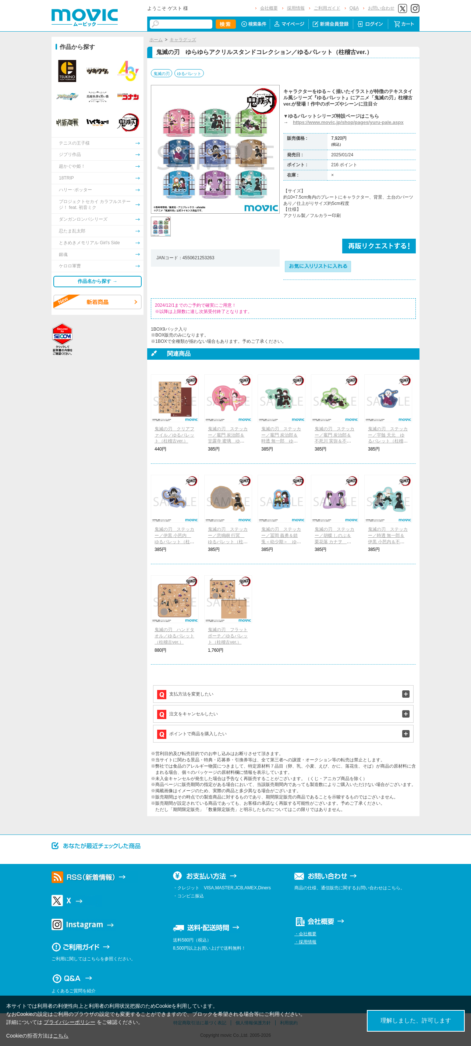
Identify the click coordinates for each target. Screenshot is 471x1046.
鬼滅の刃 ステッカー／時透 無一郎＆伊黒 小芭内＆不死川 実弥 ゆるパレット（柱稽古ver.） (388, 541)
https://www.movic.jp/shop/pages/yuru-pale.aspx (348, 122)
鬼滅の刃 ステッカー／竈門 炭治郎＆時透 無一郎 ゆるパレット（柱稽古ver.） (281, 441)
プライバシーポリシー (69, 1022)
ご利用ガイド (327, 8)
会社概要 (269, 8)
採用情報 (296, 8)
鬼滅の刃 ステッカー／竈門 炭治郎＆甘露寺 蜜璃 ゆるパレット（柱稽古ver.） (228, 441)
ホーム (156, 39)
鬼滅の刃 (161, 73)
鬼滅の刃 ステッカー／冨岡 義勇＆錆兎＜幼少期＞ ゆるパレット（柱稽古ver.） (281, 541)
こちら (60, 1036)
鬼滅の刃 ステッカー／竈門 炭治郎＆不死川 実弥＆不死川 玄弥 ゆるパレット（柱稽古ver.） (334, 441)
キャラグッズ (183, 39)
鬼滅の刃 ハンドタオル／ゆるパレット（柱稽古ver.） (174, 636)
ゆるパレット (189, 73)
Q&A (354, 8)
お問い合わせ (381, 8)
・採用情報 (305, 941)
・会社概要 (305, 933)
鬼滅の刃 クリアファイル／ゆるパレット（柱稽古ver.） (174, 435)
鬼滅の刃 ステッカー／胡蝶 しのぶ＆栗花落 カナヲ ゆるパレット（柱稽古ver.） (334, 541)
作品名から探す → (97, 281)
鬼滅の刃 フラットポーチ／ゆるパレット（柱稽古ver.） (228, 636)
